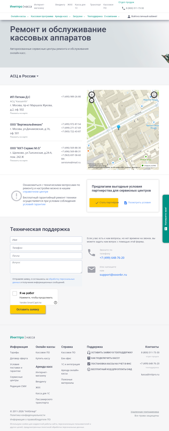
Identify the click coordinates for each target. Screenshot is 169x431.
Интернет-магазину (39, 6)
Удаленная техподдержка (145, 411)
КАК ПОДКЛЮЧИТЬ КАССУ (103, 358)
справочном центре (35, 191)
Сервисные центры (16, 378)
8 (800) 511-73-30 (133, 8)
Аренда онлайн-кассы (70, 372)
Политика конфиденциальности (27, 415)
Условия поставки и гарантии (16, 367)
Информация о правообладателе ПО (30, 419)
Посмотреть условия (137, 203)
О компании (112, 16)
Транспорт (95, 4)
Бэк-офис (66, 358)
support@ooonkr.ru (113, 275)
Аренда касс (63, 16)
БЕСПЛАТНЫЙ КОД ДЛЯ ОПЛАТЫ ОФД (109, 369)
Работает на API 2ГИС (95, 164)
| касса (22, 337)
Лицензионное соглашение (97, 165)
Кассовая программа (42, 16)
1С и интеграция (70, 364)
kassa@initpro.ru (150, 374)
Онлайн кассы (20, 16)
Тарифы (14, 352)
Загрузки (79, 16)
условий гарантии (34, 204)
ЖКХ (70, 4)
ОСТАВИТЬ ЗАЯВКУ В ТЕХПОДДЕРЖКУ (110, 353)
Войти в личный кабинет (142, 17)
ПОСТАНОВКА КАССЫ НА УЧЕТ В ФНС (109, 364)
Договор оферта (19, 358)
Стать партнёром (106, 203)
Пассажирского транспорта (44, 401)
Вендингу (60, 4)
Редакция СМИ (18, 386)
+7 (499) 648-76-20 (112, 258)
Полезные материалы (67, 381)
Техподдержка (95, 16)
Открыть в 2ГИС (150, 165)
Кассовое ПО (108, 6)
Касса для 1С (80, 6)
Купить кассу (43, 358)
